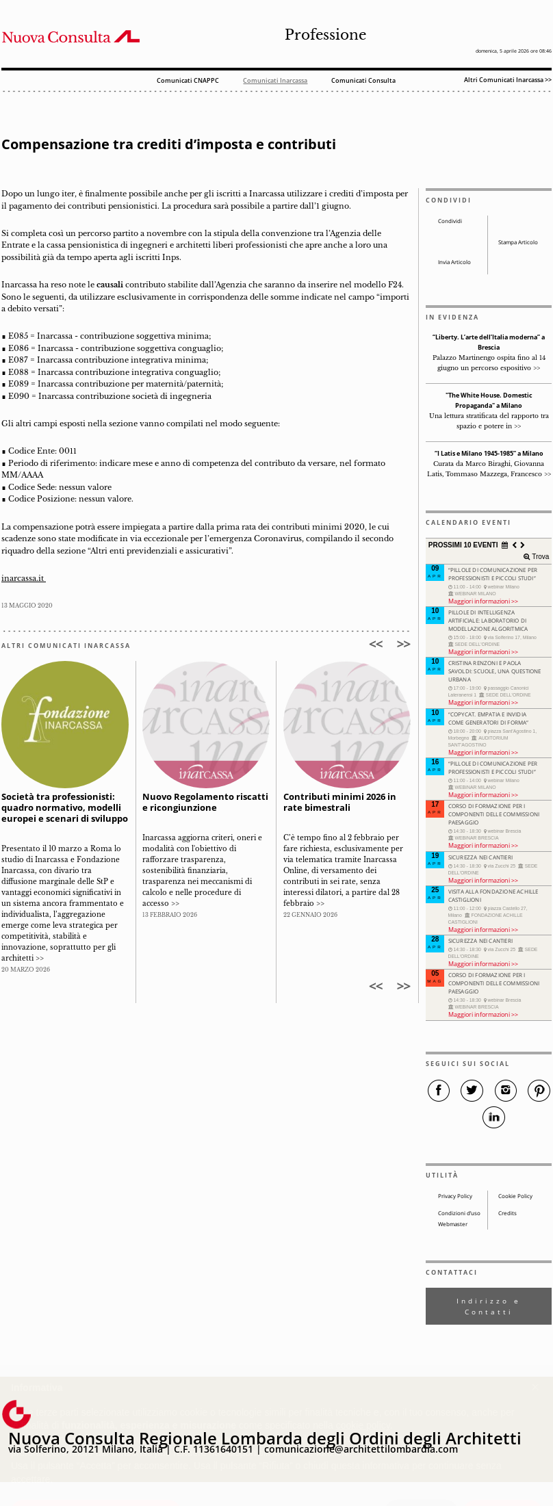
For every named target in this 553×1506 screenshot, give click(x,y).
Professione (325, 35)
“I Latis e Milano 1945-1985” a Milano (489, 454)
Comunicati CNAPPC (188, 81)
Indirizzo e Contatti (488, 1306)
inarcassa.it (23, 578)
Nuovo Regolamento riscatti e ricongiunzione (205, 802)
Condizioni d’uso (459, 1213)
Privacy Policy (455, 1196)
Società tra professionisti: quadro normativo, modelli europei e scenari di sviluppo (64, 808)
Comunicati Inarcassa (275, 81)
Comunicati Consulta (363, 81)
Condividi (450, 221)
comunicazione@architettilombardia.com (361, 1448)
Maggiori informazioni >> (483, 601)
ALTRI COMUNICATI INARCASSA (66, 646)
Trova (539, 556)
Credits (507, 1213)
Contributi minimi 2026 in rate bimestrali (339, 802)
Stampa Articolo (518, 242)
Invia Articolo (454, 262)
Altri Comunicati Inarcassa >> (508, 79)
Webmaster (452, 1224)
